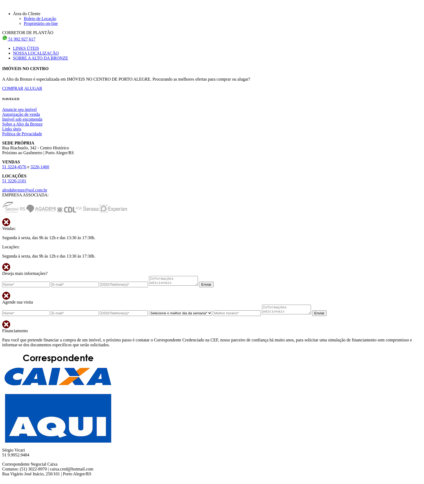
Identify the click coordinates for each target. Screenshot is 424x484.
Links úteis (11, 129)
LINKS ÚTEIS (26, 48)
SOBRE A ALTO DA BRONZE (40, 58)
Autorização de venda (21, 114)
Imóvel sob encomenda (22, 119)
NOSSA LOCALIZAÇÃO (36, 53)
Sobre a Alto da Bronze (22, 124)
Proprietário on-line (41, 23)
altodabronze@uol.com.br (24, 190)
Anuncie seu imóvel (19, 109)
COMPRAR (12, 88)
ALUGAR (33, 88)
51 (18, 39)
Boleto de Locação (40, 18)
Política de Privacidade (22, 133)
